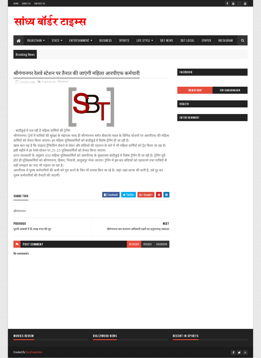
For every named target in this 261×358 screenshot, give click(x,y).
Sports (124, 40)
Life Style (143, 40)
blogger (134, 244)
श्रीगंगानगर (62, 82)
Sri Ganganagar (230, 90)
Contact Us (39, 3)
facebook (161, 244)
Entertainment (79, 40)
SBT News (166, 40)
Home (16, 3)
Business (105, 40)
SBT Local (187, 40)
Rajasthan (34, 40)
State (55, 40)
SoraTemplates (34, 352)
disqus (147, 244)
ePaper (206, 40)
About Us (26, 3)
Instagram (225, 40)
